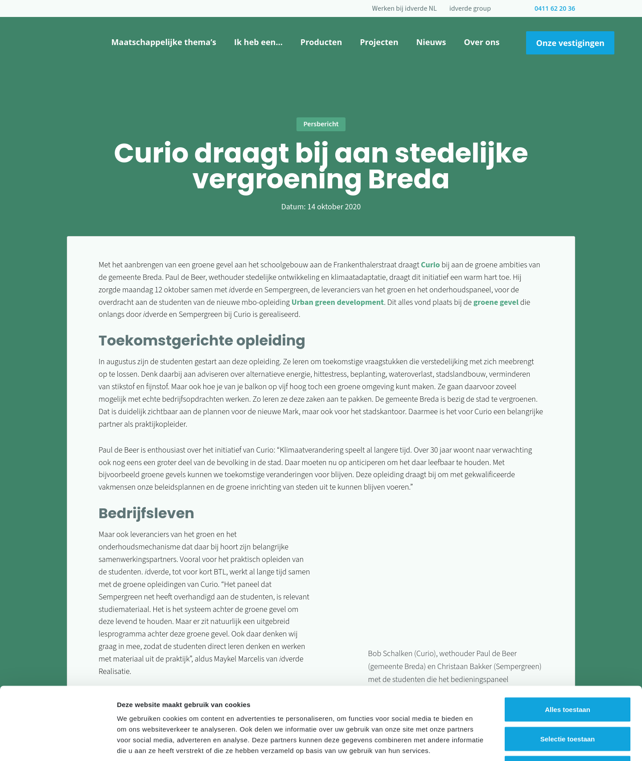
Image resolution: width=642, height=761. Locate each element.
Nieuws (431, 42)
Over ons (481, 42)
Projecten (379, 42)
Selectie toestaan (567, 673)
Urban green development (338, 302)
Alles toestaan (567, 644)
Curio (430, 264)
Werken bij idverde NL (404, 8)
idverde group (470, 8)
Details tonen (482, 743)
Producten (321, 42)
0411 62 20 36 (555, 8)
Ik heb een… (258, 42)
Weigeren (567, 702)
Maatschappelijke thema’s (163, 42)
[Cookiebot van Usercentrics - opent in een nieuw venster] (58, 743)
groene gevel (496, 302)
